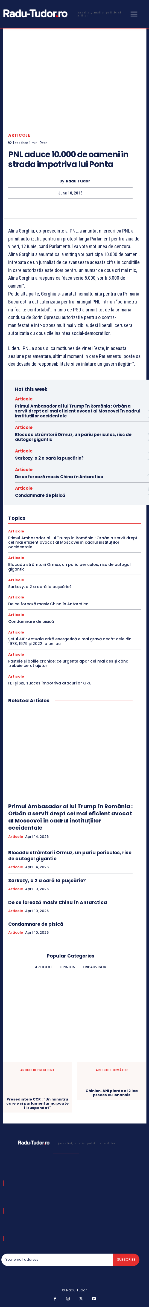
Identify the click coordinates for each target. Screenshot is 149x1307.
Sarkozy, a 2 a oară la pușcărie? (49, 458)
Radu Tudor (78, 181)
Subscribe (126, 1259)
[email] (57, 1260)
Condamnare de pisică (40, 495)
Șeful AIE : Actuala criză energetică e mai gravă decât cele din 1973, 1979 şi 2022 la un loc (70, 641)
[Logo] (64, 13)
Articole (19, 135)
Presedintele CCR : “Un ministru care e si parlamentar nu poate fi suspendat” (37, 1103)
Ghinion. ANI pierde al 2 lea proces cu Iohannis (112, 1093)
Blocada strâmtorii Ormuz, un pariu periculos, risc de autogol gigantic (73, 437)
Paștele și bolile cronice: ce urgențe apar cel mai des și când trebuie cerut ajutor (68, 663)
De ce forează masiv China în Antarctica (59, 477)
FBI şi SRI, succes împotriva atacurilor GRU (50, 683)
